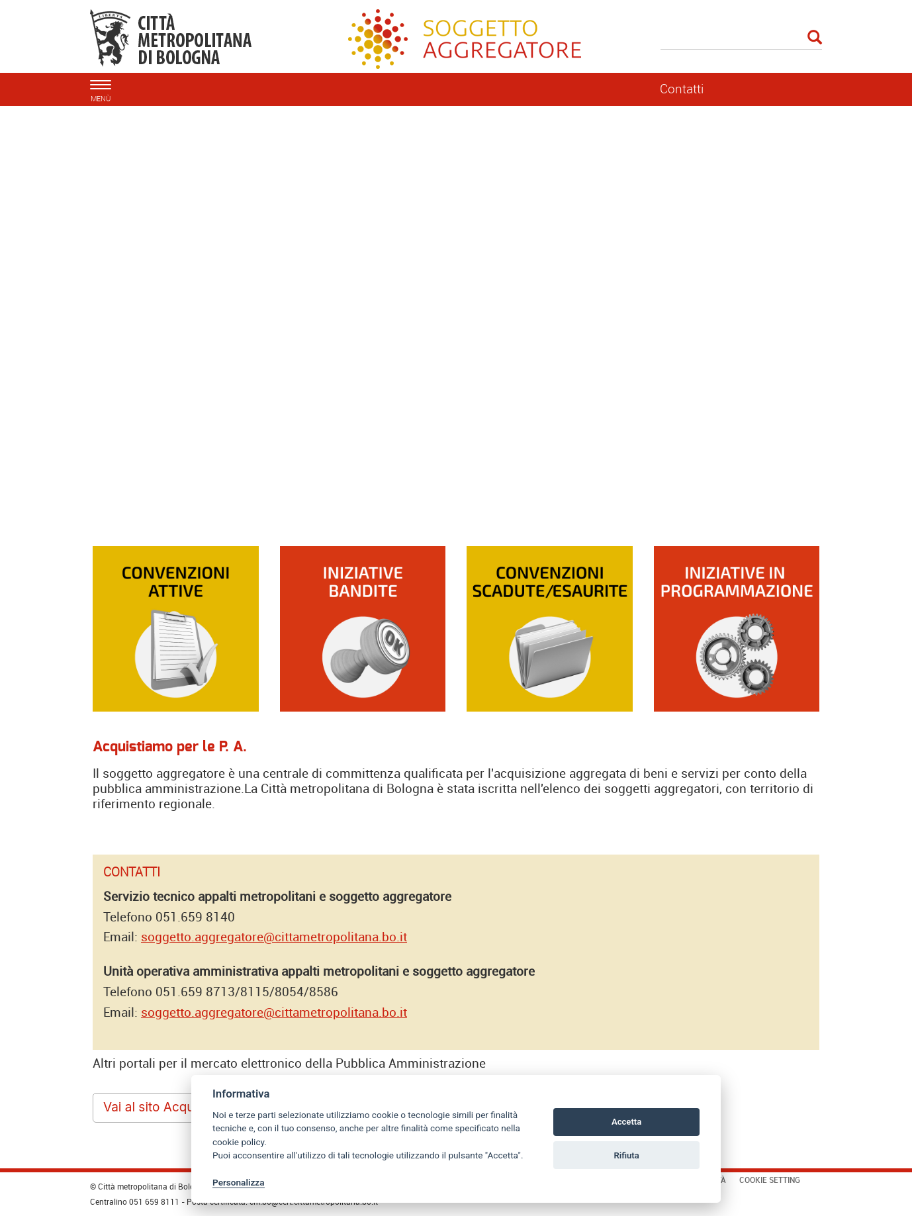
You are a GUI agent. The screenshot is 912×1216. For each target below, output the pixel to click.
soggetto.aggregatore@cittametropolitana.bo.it (274, 936)
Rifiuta (626, 1155)
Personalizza (238, 1182)
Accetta (626, 1122)
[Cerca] (742, 38)
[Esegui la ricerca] (814, 38)
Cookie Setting (769, 1179)
